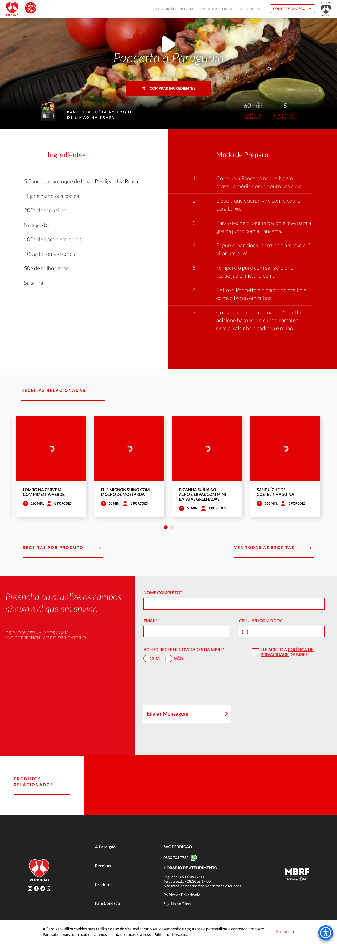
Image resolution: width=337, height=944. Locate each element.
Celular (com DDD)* (261, 620)
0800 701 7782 (176, 857)
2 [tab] (172, 527)
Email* (150, 620)
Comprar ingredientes (168, 88)
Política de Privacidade (287, 652)
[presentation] (183, 686)
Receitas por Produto (63, 548)
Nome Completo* (162, 592)
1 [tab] (166, 527)
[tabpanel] (51, 466)
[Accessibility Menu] (325, 932)
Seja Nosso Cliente (178, 903)
